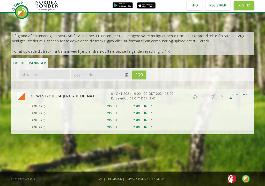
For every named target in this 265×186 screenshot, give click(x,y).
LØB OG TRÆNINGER (29, 63)
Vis (112, 106)
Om (100, 179)
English (158, 179)
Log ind (244, 5)
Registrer (217, 5)
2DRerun (143, 106)
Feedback (114, 179)
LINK (165, 51)
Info (194, 5)
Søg (139, 74)
